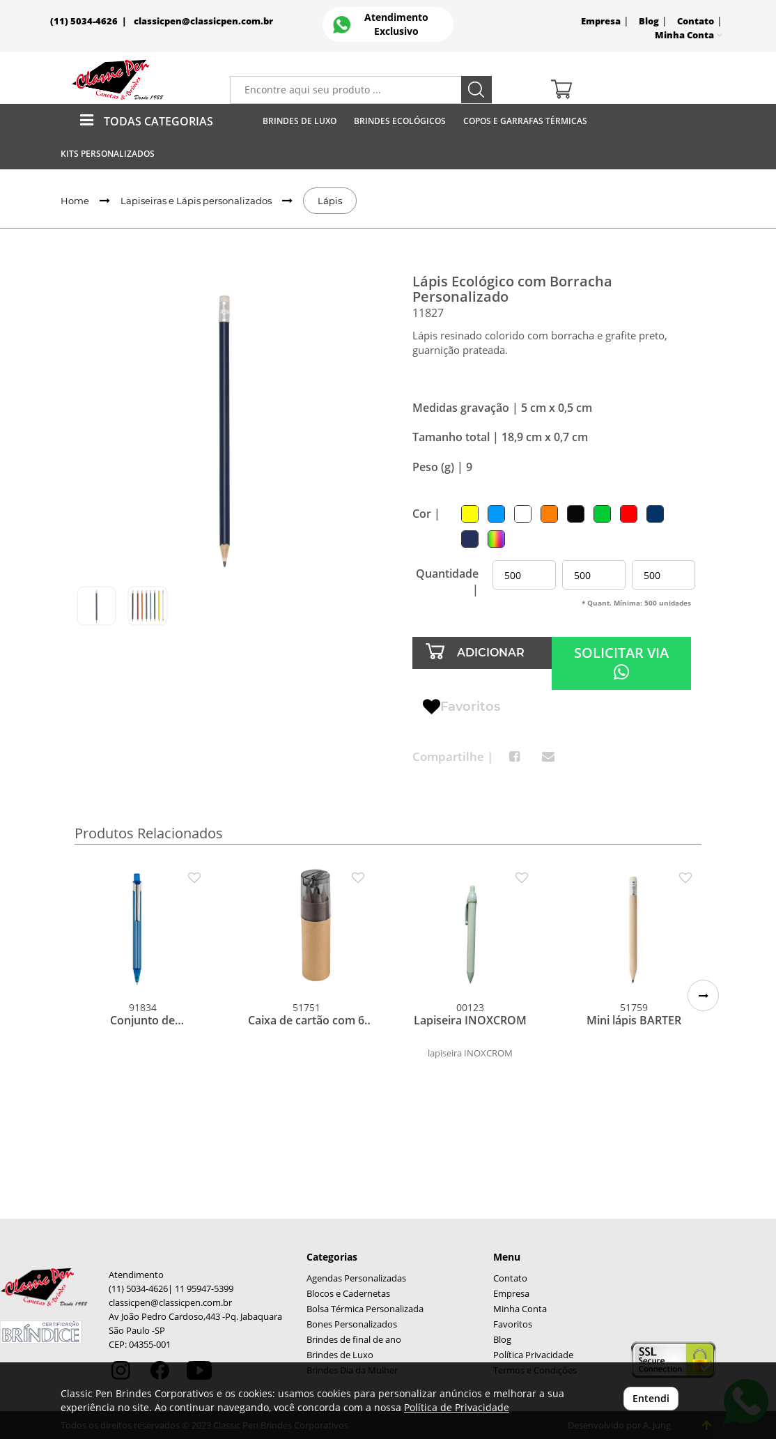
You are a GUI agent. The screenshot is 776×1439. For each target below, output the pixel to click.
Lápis (330, 200)
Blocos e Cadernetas (348, 1294)
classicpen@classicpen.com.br (203, 21)
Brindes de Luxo (299, 121)
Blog (649, 21)
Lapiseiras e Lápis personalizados (196, 200)
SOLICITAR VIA (621, 662)
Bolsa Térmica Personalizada (365, 1309)
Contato (695, 21)
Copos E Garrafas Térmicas (525, 121)
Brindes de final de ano (353, 1340)
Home (75, 200)
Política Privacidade (533, 1355)
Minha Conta (520, 1309)
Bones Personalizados (351, 1324)
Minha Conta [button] (688, 35)
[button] (703, 995)
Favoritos (461, 707)
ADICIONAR (491, 652)
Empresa (601, 21)
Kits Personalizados (108, 154)
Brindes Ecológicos (400, 121)
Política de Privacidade (456, 1407)
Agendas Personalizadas (356, 1278)
